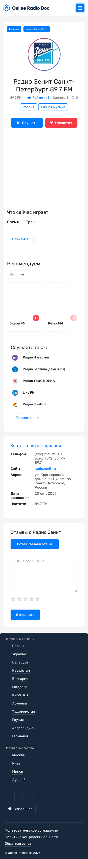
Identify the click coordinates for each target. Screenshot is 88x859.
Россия (28, 107)
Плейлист (20, 239)
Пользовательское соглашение (31, 830)
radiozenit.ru (45, 469)
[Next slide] (22, 274)
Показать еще (27, 418)
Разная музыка (53, 107)
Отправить (25, 615)
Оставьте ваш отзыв (34, 544)
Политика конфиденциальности (32, 837)
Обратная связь (18, 843)
